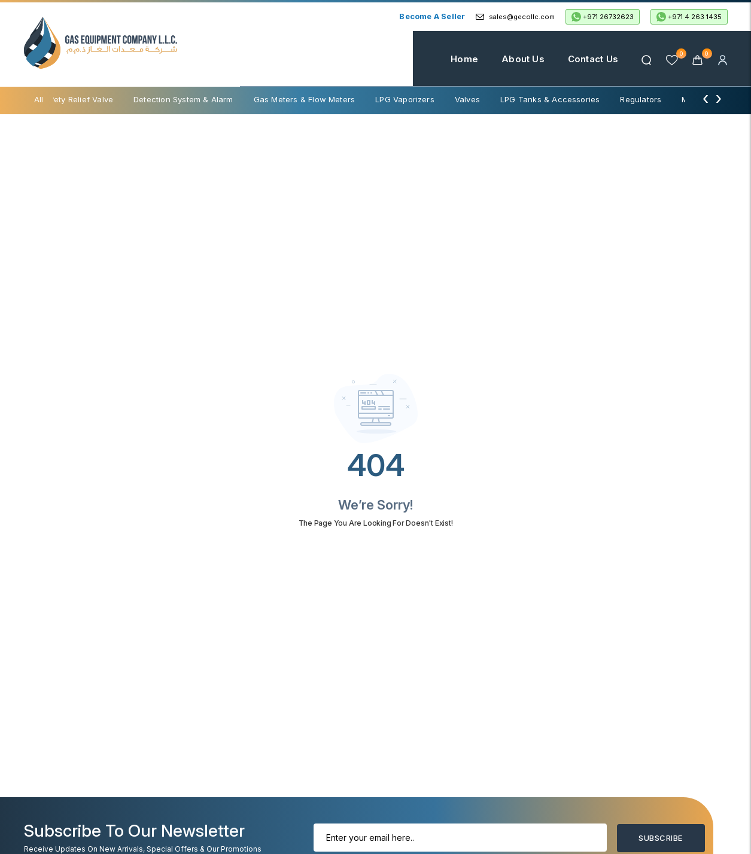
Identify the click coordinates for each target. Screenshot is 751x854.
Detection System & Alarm (183, 99)
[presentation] (705, 98)
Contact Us (593, 59)
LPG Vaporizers (404, 99)
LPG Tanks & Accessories (550, 99)
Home (464, 59)
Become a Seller (432, 16)
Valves (467, 99)
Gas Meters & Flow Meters (304, 99)
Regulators (640, 99)
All (39, 99)
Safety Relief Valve (77, 99)
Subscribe (660, 838)
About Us (523, 59)
